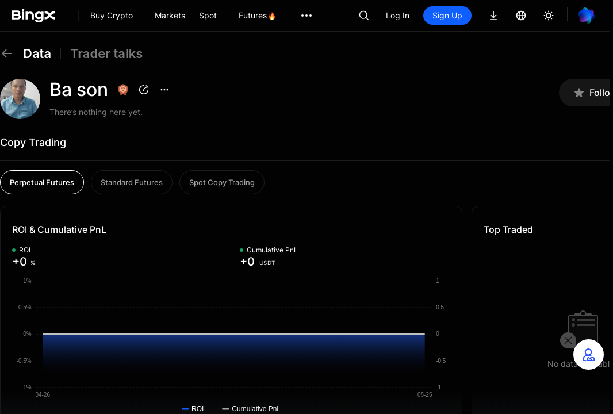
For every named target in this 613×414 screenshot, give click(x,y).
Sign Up (447, 15)
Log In (397, 15)
